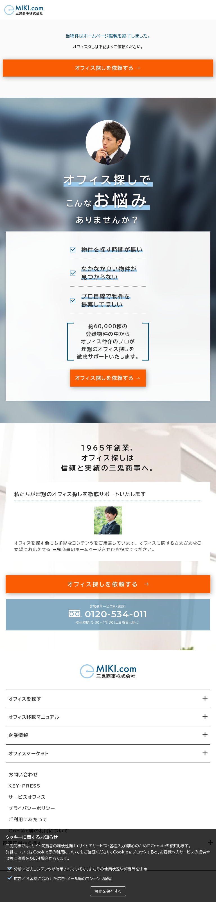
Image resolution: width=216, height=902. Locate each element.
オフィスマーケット (28, 753)
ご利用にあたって (28, 819)
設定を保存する (108, 891)
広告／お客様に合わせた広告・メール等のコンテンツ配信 (63, 879)
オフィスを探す (24, 699)
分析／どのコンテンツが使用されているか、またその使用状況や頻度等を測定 (80, 869)
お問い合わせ (23, 774)
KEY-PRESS (24, 786)
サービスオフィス (27, 797)
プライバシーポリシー (31, 808)
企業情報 (18, 735)
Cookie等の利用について (56, 852)
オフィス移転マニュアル (34, 717)
